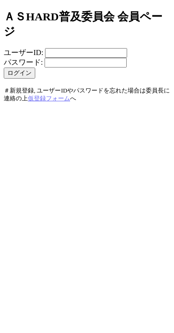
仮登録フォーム (49, 98)
